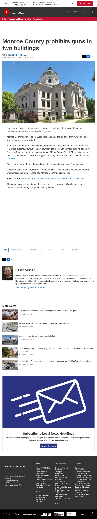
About (38, 464)
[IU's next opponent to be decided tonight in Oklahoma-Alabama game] (10, 314)
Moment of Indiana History (62, 484)
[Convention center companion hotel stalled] (10, 340)
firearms (62, 250)
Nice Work (59, 489)
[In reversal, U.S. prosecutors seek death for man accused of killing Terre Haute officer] (10, 365)
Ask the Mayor (41, 499)
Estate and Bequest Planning (82, 488)
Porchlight (59, 496)
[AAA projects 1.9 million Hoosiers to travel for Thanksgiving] (10, 327)
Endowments (79, 481)
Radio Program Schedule (41, 473)
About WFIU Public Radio (43, 469)
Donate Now (79, 468)
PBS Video (40, 481)
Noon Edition (40, 497)
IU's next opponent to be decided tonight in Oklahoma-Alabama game (48, 311)
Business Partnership (82, 472)
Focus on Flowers (61, 477)
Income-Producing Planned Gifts (81, 492)
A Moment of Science (63, 487)
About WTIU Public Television (43, 476)
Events (57, 503)
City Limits (39, 501)
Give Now (86, 3)
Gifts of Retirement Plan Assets (82, 495)
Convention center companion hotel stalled (37, 336)
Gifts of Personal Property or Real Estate (83, 475)
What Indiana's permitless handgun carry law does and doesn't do (52, 178)
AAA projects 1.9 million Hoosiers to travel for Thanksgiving (44, 323)
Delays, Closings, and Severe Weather (22, 19)
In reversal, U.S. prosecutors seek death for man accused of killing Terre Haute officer (55, 361)
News (38, 491)
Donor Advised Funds (83, 479)
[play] (6, 12)
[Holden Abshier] (7, 273)
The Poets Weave (61, 494)
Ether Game (59, 476)
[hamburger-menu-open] (6, 3)
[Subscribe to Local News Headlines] (48, 402)
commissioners (17, 250)
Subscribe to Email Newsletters (43, 486)
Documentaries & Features (61, 469)
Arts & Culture (60, 464)
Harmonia (58, 479)
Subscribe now (48, 445)
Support (78, 464)
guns (50, 250)
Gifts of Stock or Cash (83, 483)
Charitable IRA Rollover (83, 477)
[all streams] (93, 12)
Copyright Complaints (11, 481)
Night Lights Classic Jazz (62, 492)
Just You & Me (60, 481)
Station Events (41, 483)
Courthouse (76, 250)
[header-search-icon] (73, 3)
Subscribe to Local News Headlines (48, 433)
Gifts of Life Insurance (83, 485)
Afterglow (58, 472)
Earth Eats (59, 474)
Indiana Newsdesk (42, 495)
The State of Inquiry (62, 498)
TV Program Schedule (44, 479)
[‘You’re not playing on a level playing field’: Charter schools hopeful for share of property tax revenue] (10, 352)
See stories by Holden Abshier (30, 287)
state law (11, 158)
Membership (79, 470)
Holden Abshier (19, 55)
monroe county (36, 250)
